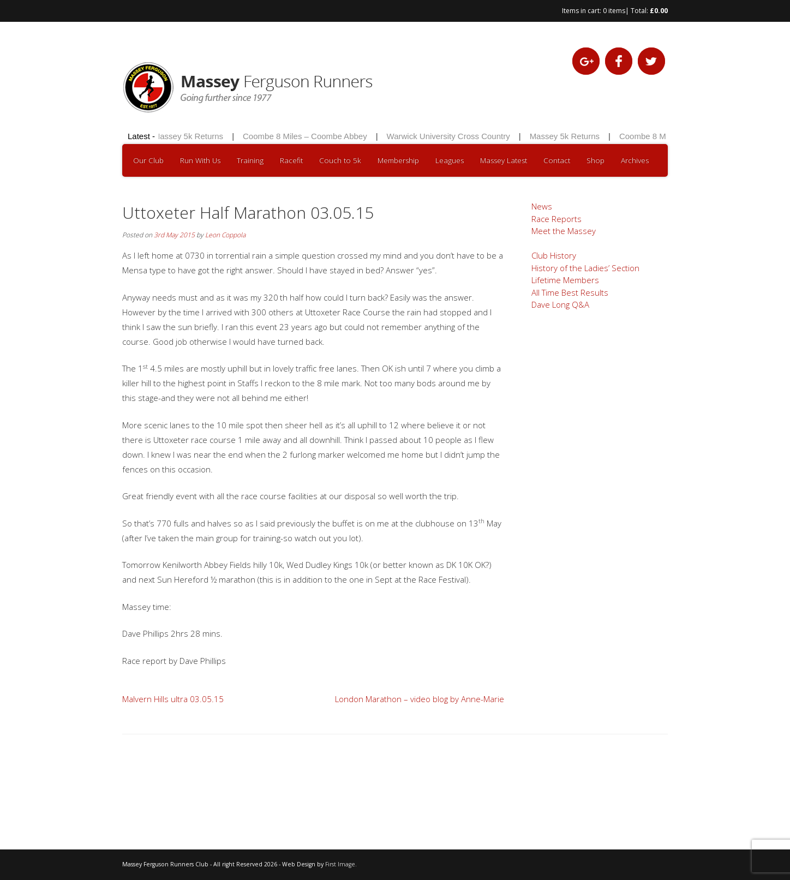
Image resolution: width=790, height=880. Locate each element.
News (541, 206)
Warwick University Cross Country (449, 136)
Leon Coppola (225, 235)
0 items (614, 10)
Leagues (449, 160)
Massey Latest (503, 160)
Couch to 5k (340, 160)
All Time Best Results (569, 292)
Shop (595, 160)
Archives (635, 160)
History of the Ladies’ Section (585, 267)
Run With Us (200, 160)
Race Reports (556, 218)
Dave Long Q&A (560, 304)
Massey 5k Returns (189, 136)
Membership (398, 160)
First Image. (341, 864)
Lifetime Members (565, 279)
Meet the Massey (563, 230)
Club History (553, 255)
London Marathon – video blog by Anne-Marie (419, 698)
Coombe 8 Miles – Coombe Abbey (306, 136)
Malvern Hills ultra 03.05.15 (173, 698)
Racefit (291, 160)
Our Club (148, 160)
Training (250, 160)
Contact (556, 160)
